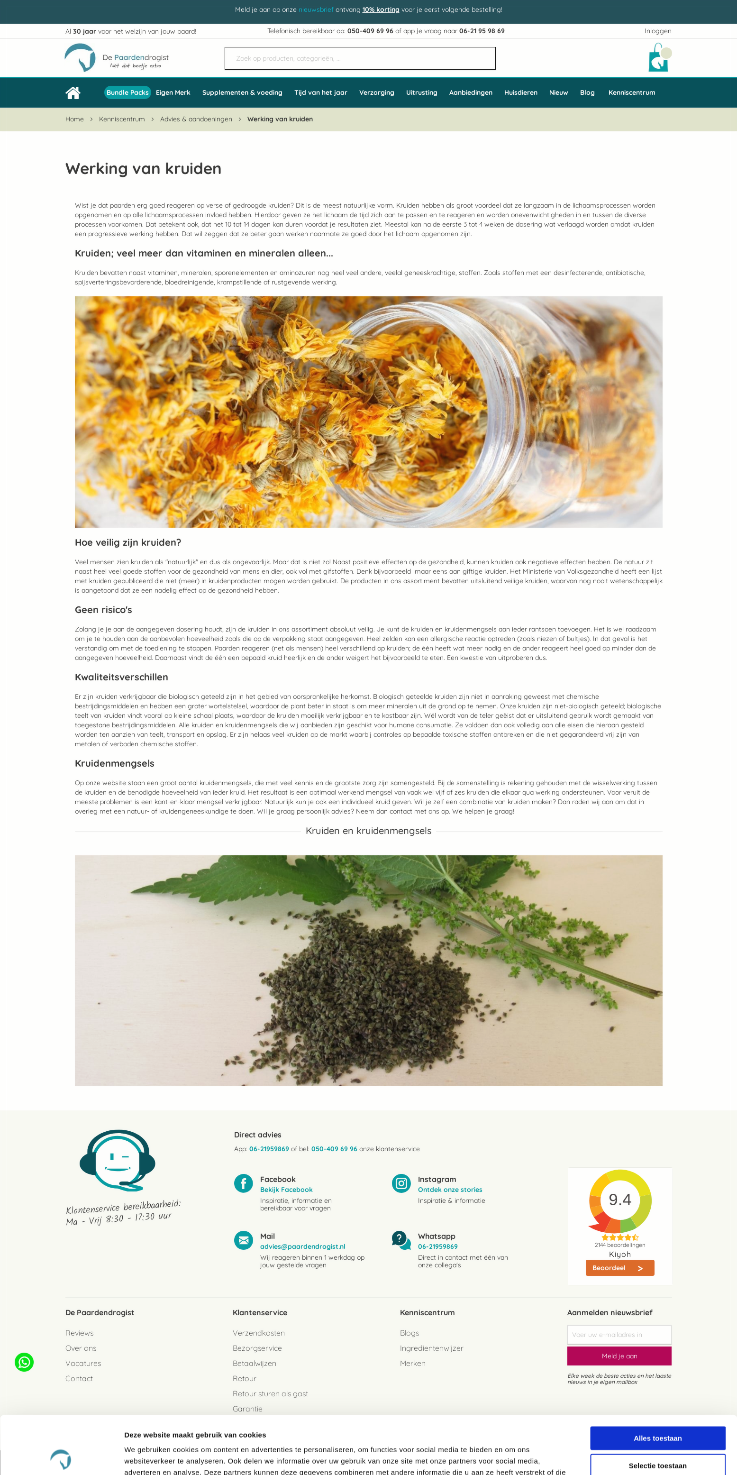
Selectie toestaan (658, 1407)
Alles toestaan (658, 1380)
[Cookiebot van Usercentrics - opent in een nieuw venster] (61, 1456)
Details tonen (512, 1456)
